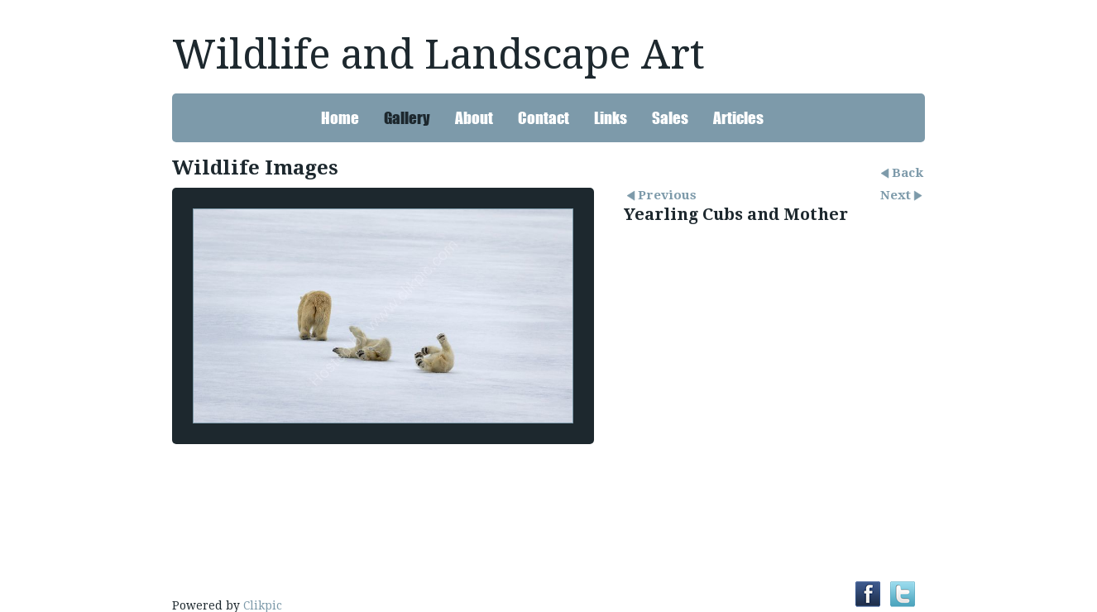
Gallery (407, 118)
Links (610, 118)
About (474, 118)
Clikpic (262, 605)
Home (340, 118)
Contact (543, 118)
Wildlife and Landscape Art (438, 55)
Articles (738, 118)
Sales (670, 118)
